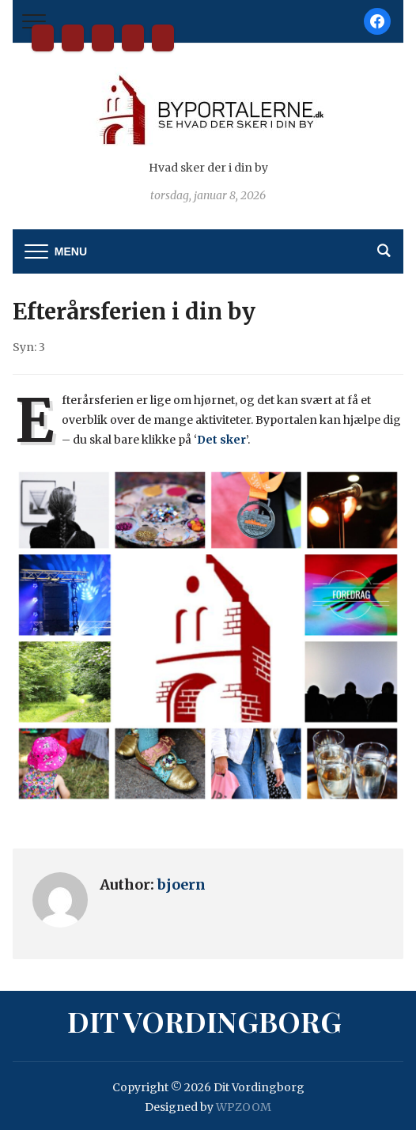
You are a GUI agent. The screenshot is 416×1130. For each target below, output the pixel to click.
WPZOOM (243, 1107)
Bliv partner (73, 38)
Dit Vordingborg (43, 38)
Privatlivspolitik (163, 38)
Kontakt (103, 38)
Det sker (221, 440)
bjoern (181, 884)
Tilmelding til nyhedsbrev (133, 38)
